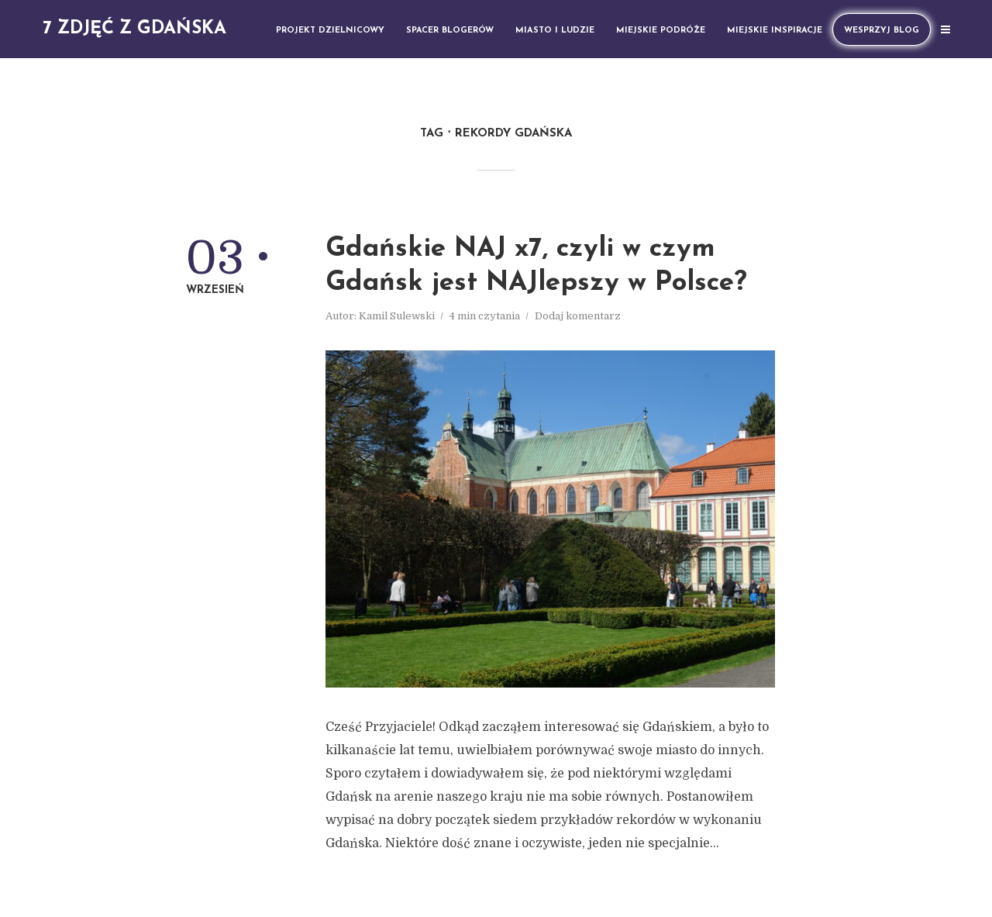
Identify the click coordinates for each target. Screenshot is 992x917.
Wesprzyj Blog (881, 30)
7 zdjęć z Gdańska (134, 29)
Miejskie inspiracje (774, 30)
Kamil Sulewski (397, 316)
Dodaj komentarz (578, 316)
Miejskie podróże (660, 30)
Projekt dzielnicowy (330, 30)
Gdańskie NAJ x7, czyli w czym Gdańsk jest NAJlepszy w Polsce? (536, 266)
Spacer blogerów (450, 30)
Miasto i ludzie (554, 30)
